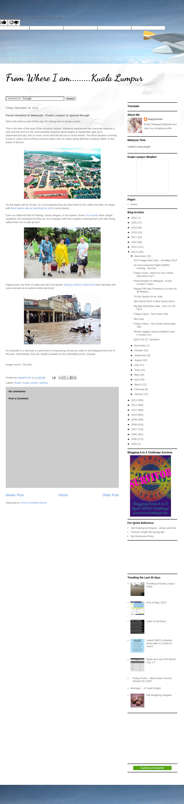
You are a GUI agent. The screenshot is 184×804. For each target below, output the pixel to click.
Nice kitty (139, 318)
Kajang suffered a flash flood (80, 284)
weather (43, 382)
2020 (134, 222)
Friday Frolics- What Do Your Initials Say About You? (153, 274)
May (137, 374)
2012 (134, 405)
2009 (134, 419)
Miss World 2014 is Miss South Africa (154, 301)
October (139, 350)
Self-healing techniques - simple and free (153, 528)
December (140, 256)
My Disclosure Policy (142, 536)
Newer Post (15, 495)
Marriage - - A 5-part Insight (146, 688)
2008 (134, 424)
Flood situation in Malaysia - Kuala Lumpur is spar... (153, 282)
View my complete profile (158, 128)
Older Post (110, 495)
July (137, 364)
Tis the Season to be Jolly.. (148, 296)
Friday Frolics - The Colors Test (151, 314)
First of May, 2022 (156, 602)
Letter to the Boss (156, 621)
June (137, 369)
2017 (134, 237)
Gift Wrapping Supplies (159, 695)
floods (18, 382)
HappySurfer (155, 119)
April (137, 379)
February (139, 389)
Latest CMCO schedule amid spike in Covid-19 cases (159, 643)
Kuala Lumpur (30, 382)
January (139, 394)
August (138, 360)
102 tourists (91, 215)
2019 (134, 227)
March (138, 384)
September (140, 355)
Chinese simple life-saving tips (147, 532)
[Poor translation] (14, 23)
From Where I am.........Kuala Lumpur (74, 78)
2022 (134, 217)
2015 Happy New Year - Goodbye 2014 (155, 260)
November (140, 345)
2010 (134, 414)
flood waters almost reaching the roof (31, 208)
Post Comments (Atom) (34, 502)
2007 (134, 429)
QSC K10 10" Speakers (147, 339)
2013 (134, 400)
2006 (134, 434)
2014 (134, 251)
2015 (134, 246)
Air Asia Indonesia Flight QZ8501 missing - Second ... (152, 267)
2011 (134, 410)
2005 (134, 439)
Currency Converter (152, 767)
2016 (134, 242)
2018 (134, 232)
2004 (134, 443)
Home (63, 495)
